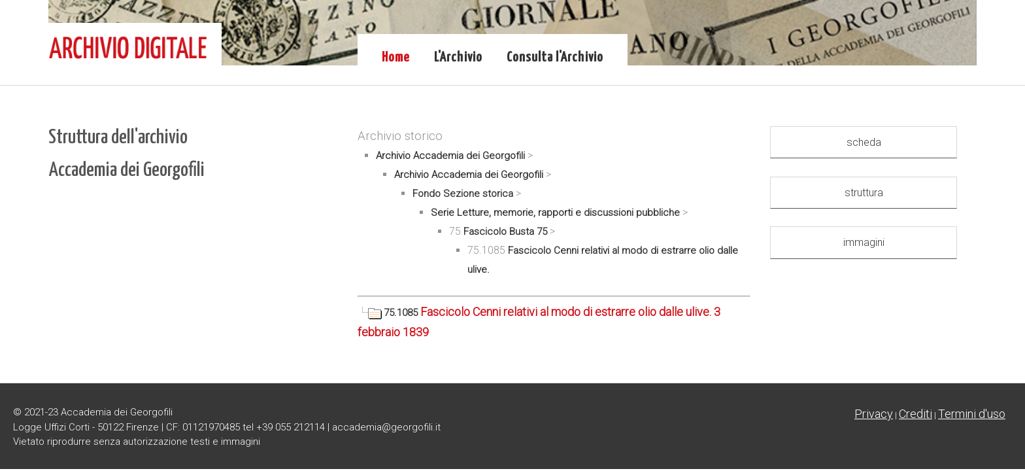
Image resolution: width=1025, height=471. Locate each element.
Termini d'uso (971, 414)
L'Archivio (458, 57)
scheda (864, 142)
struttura (864, 192)
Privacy (873, 414)
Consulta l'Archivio (555, 57)
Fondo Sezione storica (462, 194)
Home (396, 57)
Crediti (915, 414)
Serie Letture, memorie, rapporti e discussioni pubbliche (555, 212)
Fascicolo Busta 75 (505, 231)
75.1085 (389, 313)
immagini (863, 242)
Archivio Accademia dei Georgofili (450, 156)
